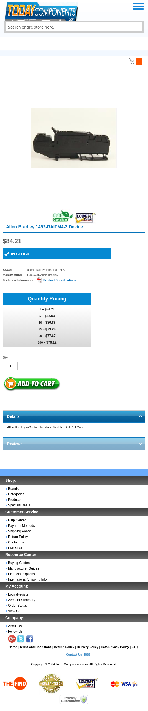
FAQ (135, 647)
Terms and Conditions (35, 647)
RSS (87, 654)
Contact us (16, 542)
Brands (13, 489)
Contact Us (74, 654)
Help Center (17, 520)
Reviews (14, 444)
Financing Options (21, 574)
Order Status (17, 605)
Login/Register (18, 594)
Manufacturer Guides (23, 568)
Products (14, 500)
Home (13, 647)
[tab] (74, 416)
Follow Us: (16, 631)
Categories (16, 494)
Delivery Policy (87, 647)
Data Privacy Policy (115, 647)
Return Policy (18, 537)
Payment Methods (21, 526)
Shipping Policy (19, 531)
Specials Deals (19, 505)
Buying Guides (19, 563)
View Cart (15, 611)
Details (13, 416)
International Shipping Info (27, 579)
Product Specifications (59, 280)
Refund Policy (64, 647)
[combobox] (74, 27)
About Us (15, 626)
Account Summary (21, 600)
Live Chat (15, 548)
